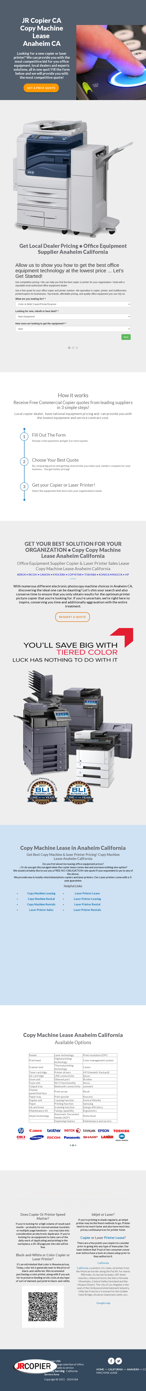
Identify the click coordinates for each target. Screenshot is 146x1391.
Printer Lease (114, 1238)
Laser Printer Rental (87, 904)
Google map (103, 1302)
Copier (85, 1238)
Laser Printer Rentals (87, 909)
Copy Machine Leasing (41, 893)
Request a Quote (72, 616)
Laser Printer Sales (41, 909)
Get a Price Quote (41, 87)
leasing (42, 1199)
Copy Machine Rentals (41, 904)
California (103, 1262)
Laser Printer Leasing (87, 898)
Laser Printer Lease (87, 893)
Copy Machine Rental (41, 898)
